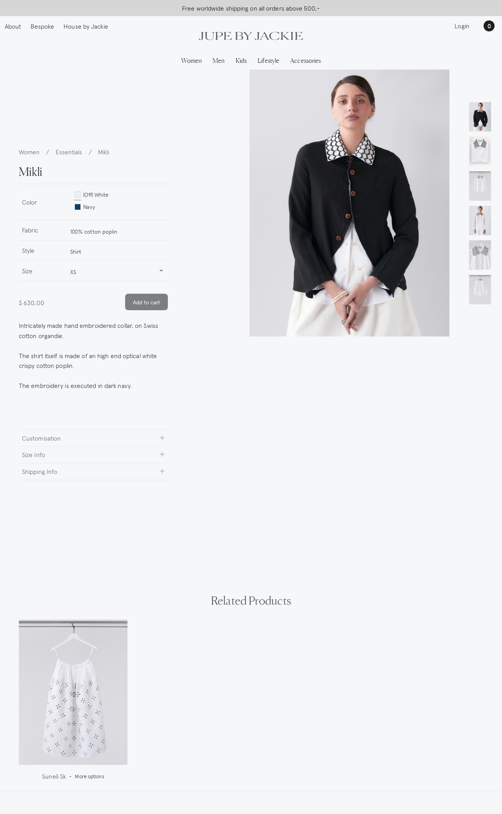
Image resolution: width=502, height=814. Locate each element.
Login (462, 25)
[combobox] (116, 230)
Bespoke (43, 26)
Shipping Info (39, 471)
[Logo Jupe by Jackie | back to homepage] (251, 35)
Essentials (69, 151)
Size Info (33, 454)
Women (191, 60)
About (13, 26)
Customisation (41, 438)
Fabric (30, 229)
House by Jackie (86, 26)
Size (27, 270)
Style (28, 250)
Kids (241, 60)
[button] (480, 116)
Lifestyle (268, 60)
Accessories (305, 60)
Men (218, 60)
